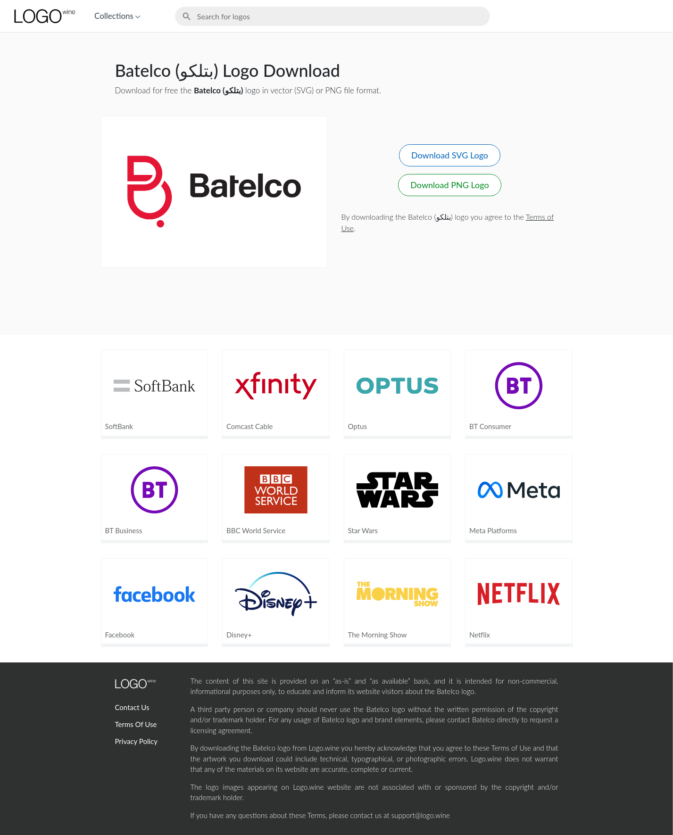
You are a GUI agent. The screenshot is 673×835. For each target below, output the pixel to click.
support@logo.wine (420, 815)
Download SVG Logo (449, 155)
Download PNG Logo (449, 185)
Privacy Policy (136, 741)
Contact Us (132, 707)
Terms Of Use (136, 724)
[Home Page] (43, 16)
